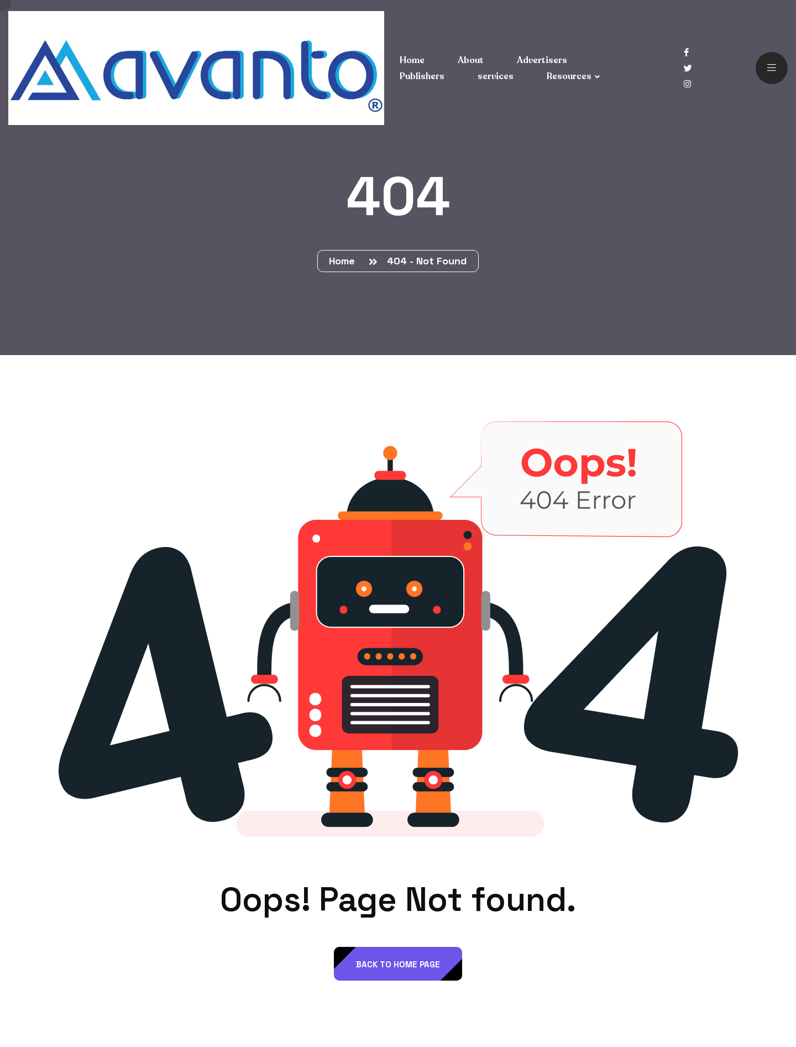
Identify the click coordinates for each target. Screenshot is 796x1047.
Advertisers (542, 60)
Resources (569, 76)
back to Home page (398, 964)
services (496, 76)
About (471, 60)
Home (344, 260)
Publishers (422, 76)
